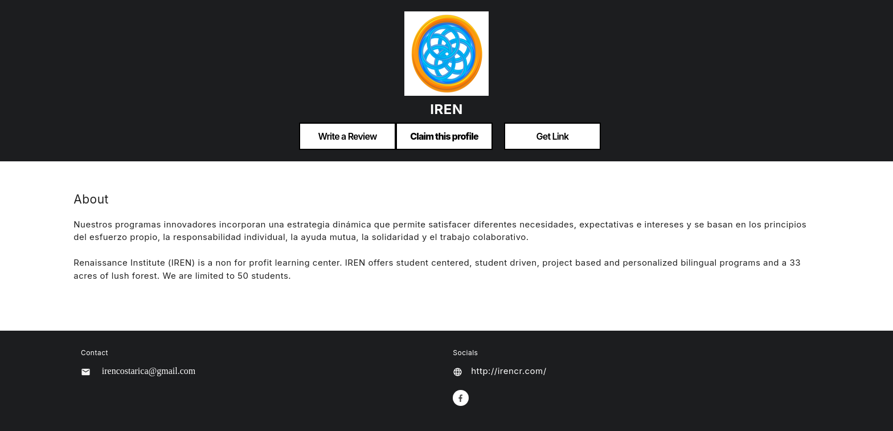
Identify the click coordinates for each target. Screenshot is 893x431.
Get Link (552, 136)
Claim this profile (444, 136)
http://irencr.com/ (508, 370)
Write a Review (347, 136)
